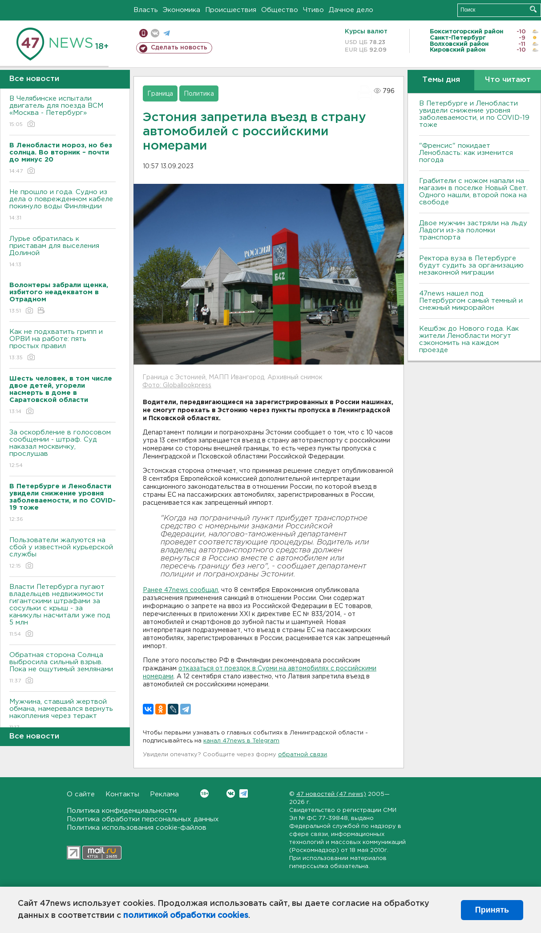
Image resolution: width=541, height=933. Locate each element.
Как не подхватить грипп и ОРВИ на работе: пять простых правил (62, 345)
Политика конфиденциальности (122, 811)
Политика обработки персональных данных (143, 819)
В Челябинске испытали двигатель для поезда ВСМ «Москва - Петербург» (62, 112)
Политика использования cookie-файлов (136, 828)
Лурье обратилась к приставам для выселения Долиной (62, 252)
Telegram (243, 793)
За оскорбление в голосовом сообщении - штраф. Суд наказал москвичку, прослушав (62, 449)
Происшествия (230, 10)
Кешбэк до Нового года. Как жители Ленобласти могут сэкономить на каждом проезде (469, 339)
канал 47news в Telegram (241, 740)
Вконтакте (204, 793)
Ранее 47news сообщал (180, 590)
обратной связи (302, 754)
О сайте (81, 794)
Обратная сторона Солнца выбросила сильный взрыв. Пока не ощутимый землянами (62, 668)
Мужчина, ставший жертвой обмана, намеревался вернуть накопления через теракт (62, 715)
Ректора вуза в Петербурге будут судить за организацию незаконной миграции (471, 266)
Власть (145, 10)
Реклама (164, 794)
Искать (533, 9)
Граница (160, 94)
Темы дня (441, 80)
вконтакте (155, 33)
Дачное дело (351, 10)
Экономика (181, 10)
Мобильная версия (143, 33)
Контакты (122, 794)
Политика (199, 94)
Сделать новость (179, 47)
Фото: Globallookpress (176, 385)
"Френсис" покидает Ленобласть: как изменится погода (466, 153)
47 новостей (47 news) (331, 794)
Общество (279, 10)
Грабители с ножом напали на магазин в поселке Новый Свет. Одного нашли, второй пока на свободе (473, 191)
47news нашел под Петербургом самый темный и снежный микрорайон (471, 301)
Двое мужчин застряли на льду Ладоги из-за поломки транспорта (473, 230)
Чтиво (313, 10)
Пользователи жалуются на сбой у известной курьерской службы (62, 553)
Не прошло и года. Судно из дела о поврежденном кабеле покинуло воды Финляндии (62, 205)
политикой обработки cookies (185, 915)
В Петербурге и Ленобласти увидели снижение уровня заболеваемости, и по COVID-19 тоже (474, 114)
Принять (492, 909)
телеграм (166, 33)
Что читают (508, 80)
